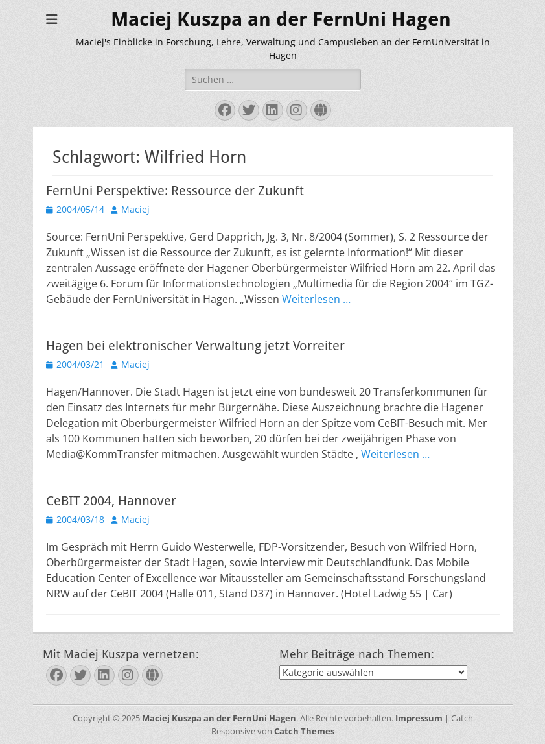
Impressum (419, 718)
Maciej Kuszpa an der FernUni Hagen (281, 19)
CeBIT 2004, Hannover (111, 501)
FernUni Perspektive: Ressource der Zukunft (175, 190)
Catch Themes (304, 731)
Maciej (135, 209)
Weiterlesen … (316, 299)
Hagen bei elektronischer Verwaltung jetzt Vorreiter (195, 346)
